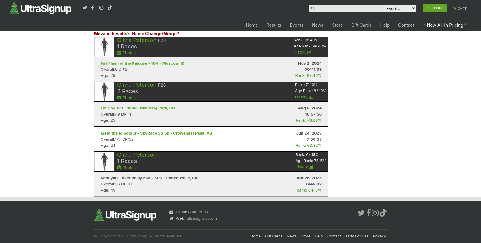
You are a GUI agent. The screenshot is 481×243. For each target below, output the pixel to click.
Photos (126, 52)
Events (296, 25)
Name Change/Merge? (155, 33)
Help (385, 25)
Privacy (379, 236)
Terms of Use (357, 236)
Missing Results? (112, 33)
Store (337, 25)
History (303, 52)
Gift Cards (361, 25)
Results (274, 25)
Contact (406, 25)
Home (252, 25)
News (317, 25)
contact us (198, 211)
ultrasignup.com (202, 218)
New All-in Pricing (445, 25)
